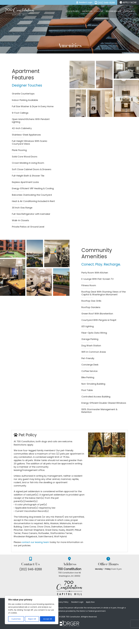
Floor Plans (72, 11)
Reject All (32, 619)
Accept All (47, 619)
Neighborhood (113, 11)
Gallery (99, 11)
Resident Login (77, 602)
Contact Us (129, 11)
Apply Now (90, 602)
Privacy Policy (62, 602)
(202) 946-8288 (30, 569)
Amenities (87, 11)
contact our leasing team (35, 542)
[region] (31, 610)
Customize (16, 619)
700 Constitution (69, 569)
